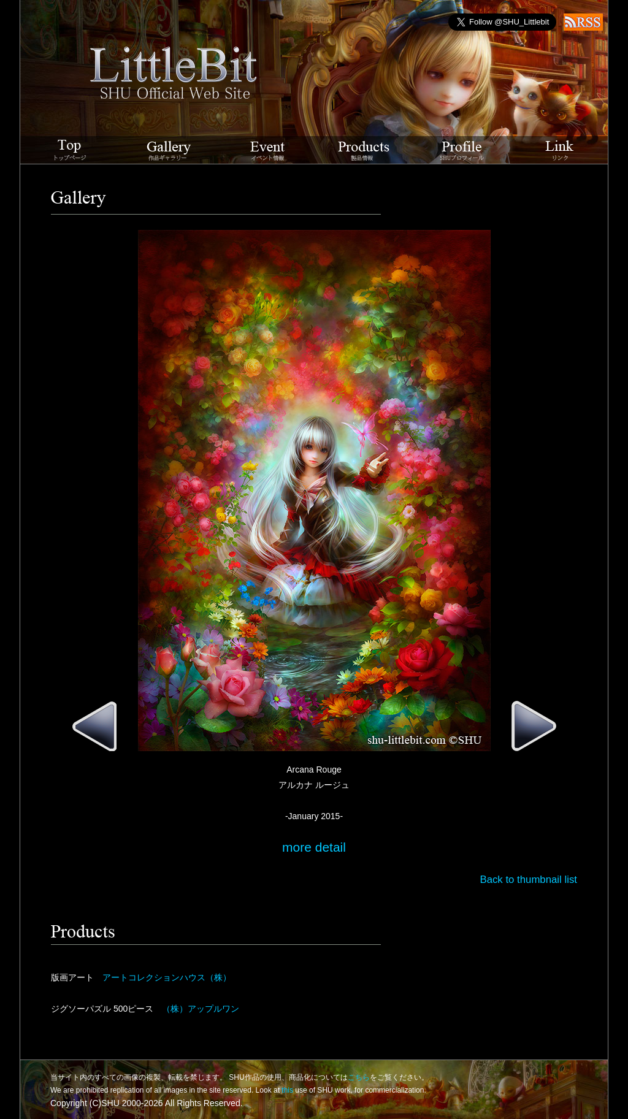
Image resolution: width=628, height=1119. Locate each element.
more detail (314, 847)
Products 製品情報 (363, 150)
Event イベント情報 (267, 150)
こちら (359, 1077)
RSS (583, 22)
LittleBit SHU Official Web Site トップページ (70, 150)
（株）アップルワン (200, 1009)
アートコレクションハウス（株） (166, 977)
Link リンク (559, 150)
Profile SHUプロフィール (462, 150)
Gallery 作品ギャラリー (169, 150)
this (287, 1090)
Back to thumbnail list (528, 879)
